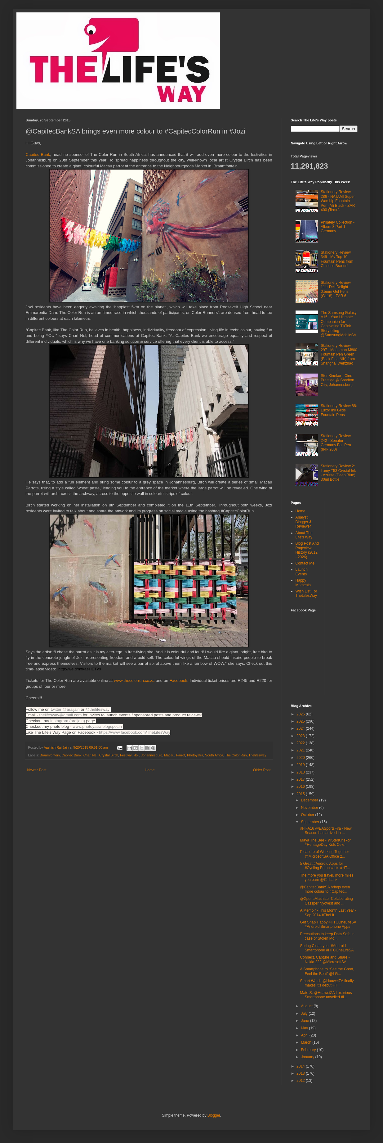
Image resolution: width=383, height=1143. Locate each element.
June (305, 1020)
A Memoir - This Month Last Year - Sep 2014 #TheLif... (328, 912)
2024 (301, 728)
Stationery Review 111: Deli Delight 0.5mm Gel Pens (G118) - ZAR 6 (336, 289)
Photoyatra (195, 755)
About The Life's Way (304, 535)
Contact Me (305, 563)
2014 (301, 1066)
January (308, 1057)
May (305, 1028)
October (308, 815)
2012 (301, 1080)
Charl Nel (90, 755)
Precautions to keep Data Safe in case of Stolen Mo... (327, 936)
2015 (301, 794)
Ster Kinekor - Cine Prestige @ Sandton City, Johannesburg (337, 380)
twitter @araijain (66, 709)
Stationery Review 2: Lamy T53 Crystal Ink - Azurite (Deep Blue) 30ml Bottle (338, 473)
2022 (301, 743)
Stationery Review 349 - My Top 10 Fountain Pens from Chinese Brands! (337, 259)
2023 (301, 736)
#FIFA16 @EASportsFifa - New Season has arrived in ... (325, 830)
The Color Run (236, 755)
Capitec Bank (38, 154)
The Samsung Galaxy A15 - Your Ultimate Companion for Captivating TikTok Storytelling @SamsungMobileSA (338, 324)
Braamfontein (50, 755)
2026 (301, 714)
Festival (125, 755)
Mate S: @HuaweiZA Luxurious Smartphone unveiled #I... (326, 995)
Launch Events (302, 571)
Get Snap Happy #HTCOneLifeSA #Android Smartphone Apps (328, 924)
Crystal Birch (108, 755)
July (305, 1013)
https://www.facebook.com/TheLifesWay (134, 732)
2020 (301, 757)
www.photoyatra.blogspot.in (98, 726)
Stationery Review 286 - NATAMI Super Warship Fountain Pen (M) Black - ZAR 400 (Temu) (338, 201)
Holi (136, 755)
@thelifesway (98, 709)
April (305, 1035)
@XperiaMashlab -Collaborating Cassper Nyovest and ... (326, 900)
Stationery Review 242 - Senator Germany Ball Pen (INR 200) (336, 442)
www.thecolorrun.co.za (134, 680)
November (310, 807)
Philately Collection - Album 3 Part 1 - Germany (337, 227)
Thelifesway (257, 755)
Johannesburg (151, 755)
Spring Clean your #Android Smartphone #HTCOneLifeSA (327, 948)
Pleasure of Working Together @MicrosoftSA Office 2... (324, 854)
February (309, 1050)
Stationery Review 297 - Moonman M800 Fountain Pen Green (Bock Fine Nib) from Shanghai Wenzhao (339, 354)
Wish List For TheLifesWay (306, 593)
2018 (301, 772)
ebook (178, 680)
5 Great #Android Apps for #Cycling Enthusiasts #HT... (325, 865)
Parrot (180, 755)
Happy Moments (303, 582)
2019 (301, 765)
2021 (301, 750)
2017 (301, 779)
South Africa (214, 755)
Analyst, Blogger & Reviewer (304, 521)
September (310, 822)
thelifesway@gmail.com (60, 715)
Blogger (213, 1115)
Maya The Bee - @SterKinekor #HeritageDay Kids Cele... (325, 842)
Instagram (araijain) (67, 721)
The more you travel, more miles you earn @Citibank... (326, 877)
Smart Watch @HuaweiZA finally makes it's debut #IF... (327, 983)
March (306, 1042)
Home (150, 770)
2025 (301, 721)
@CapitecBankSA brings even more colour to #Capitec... (325, 889)
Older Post (262, 770)
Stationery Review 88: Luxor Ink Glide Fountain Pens (339, 410)
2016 (301, 786)
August (307, 1006)
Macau (169, 755)
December (310, 800)
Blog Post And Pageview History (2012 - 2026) (307, 550)
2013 (301, 1073)
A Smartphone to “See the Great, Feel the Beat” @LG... (327, 971)
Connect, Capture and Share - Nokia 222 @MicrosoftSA (325, 959)
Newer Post (37, 770)
